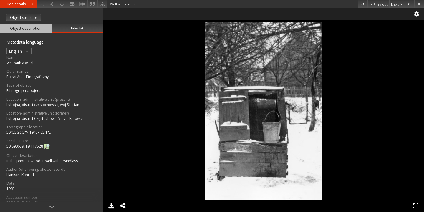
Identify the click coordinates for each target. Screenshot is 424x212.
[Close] (419, 4)
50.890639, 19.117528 (25, 146)
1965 (10, 188)
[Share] (52, 4)
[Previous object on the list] (378, 4)
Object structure (23, 17)
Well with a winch (20, 62)
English (19, 51)
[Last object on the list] (409, 4)
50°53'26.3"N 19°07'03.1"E (28, 132)
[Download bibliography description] (82, 4)
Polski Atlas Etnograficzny (27, 76)
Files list (77, 28)
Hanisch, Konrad (20, 174)
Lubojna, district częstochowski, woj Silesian (42, 104)
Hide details (20, 3)
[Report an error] (102, 4)
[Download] (42, 4)
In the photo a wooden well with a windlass (42, 160)
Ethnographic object (23, 90)
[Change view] (72, 4)
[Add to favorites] (62, 4)
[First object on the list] (362, 4)
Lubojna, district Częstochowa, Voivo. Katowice (45, 118)
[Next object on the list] (397, 4)
